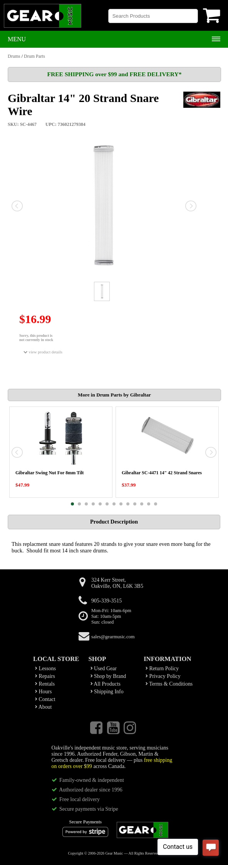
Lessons (45, 668)
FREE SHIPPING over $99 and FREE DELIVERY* (114, 74)
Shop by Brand (108, 676)
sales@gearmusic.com (113, 636)
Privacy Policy (163, 676)
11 (141, 503)
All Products (106, 684)
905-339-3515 (106, 601)
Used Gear (104, 668)
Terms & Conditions (169, 684)
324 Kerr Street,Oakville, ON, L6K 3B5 (117, 583)
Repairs (45, 676)
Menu (17, 39)
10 (134, 503)
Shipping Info (107, 691)
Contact (45, 699)
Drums (14, 56)
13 (155, 503)
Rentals (45, 684)
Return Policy (162, 668)
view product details (42, 352)
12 (148, 503)
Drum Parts (34, 56)
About (43, 707)
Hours (43, 691)
